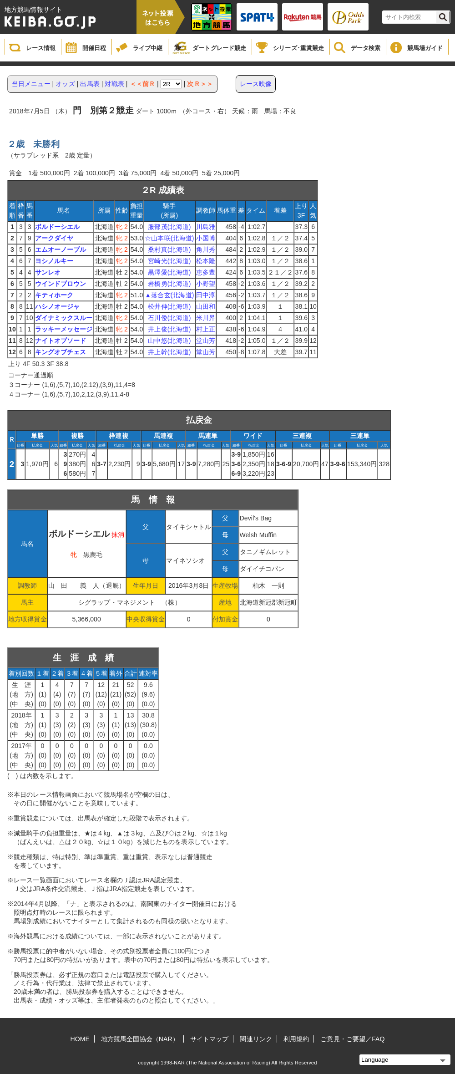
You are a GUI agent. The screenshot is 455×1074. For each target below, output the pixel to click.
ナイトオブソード (60, 340)
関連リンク (256, 1039)
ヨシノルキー (54, 261)
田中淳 (205, 295)
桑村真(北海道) (169, 249)
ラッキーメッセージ (64, 329)
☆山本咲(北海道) (169, 238)
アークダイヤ (54, 238)
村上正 (205, 329)
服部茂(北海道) (169, 226)
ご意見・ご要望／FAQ (352, 1039)
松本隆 (205, 261)
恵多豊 (205, 272)
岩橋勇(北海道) (169, 283)
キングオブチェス (60, 352)
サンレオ (48, 272)
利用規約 (296, 1039)
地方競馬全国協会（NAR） (140, 1039)
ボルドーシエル (57, 226)
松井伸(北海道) (169, 306)
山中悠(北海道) (169, 340)
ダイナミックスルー (64, 317)
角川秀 (205, 249)
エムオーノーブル (60, 249)
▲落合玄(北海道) (169, 295)
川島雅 (205, 226)
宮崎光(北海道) (169, 261)
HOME (80, 1039)
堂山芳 (205, 340)
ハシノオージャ (57, 306)
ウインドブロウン (60, 283)
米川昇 (205, 317)
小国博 (205, 238)
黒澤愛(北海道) (169, 272)
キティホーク (54, 295)
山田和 (205, 306)
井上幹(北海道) (169, 352)
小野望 (205, 283)
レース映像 (256, 83)
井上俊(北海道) (169, 329)
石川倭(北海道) (169, 317)
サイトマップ (209, 1039)
